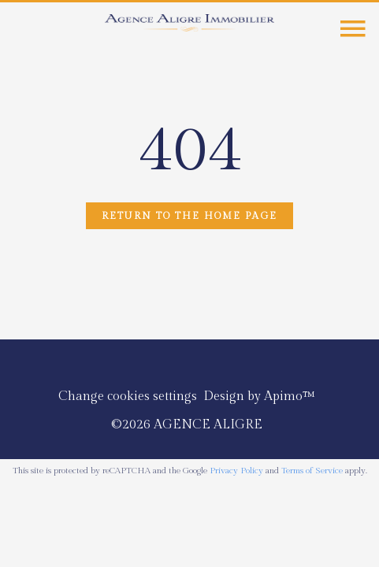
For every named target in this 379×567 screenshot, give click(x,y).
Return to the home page (189, 215)
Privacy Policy (236, 470)
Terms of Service (312, 470)
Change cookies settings (127, 396)
